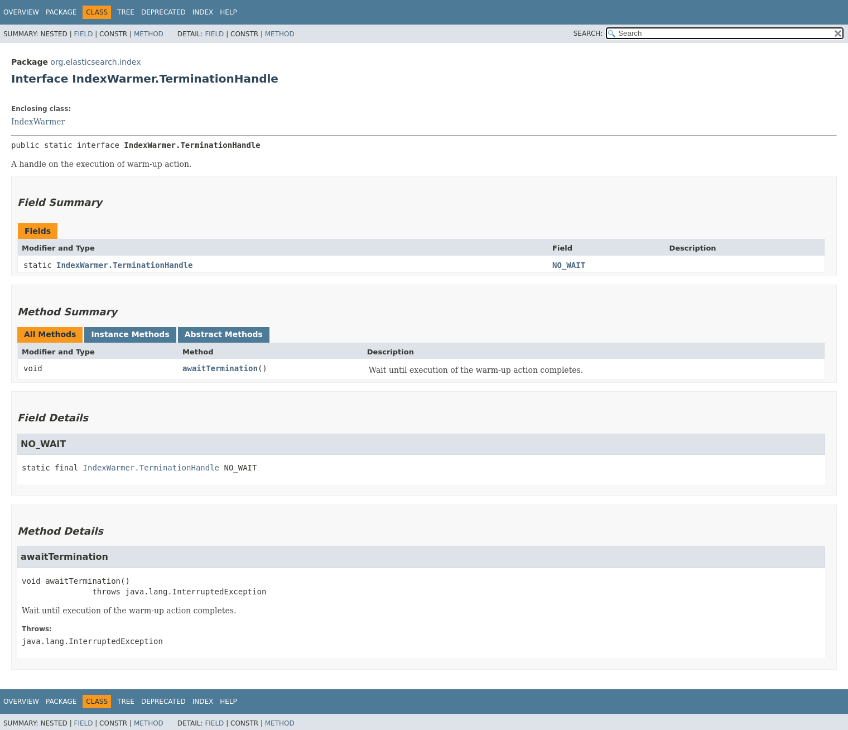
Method (148, 34)
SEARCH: (588, 33)
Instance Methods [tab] (130, 334)
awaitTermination (220, 368)
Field (83, 34)
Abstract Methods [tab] (224, 334)
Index (203, 12)
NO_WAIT (568, 265)
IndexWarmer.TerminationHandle (124, 265)
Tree (125, 12)
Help (228, 12)
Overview (21, 12)
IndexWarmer (38, 121)
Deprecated (163, 12)
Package (61, 12)
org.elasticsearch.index (95, 61)
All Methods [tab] (50, 334)
